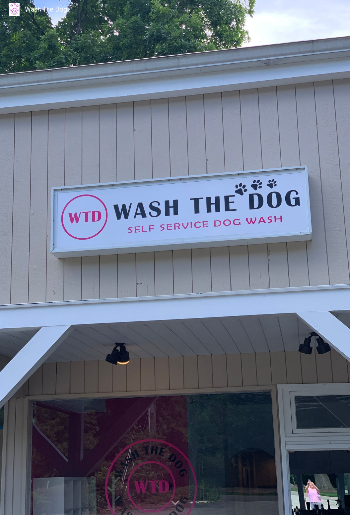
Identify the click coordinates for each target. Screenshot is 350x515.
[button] (175, 503)
